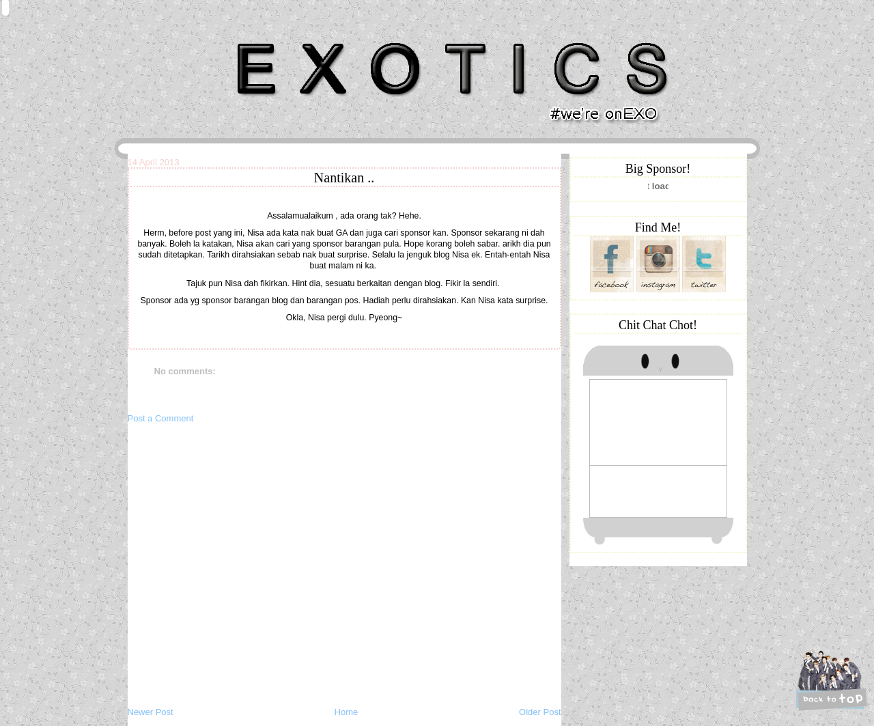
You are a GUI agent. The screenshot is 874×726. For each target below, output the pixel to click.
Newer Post (150, 712)
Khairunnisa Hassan (276, 37)
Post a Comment (161, 418)
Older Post (540, 712)
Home (346, 712)
